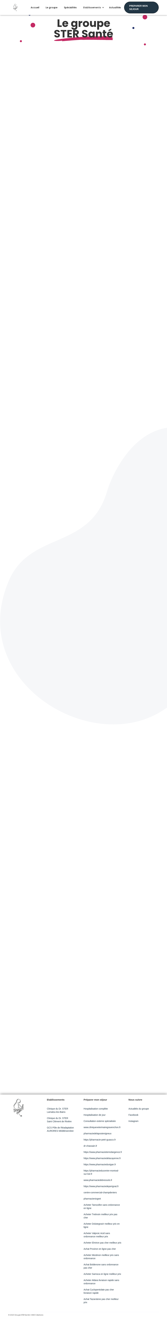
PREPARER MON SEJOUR (138, 7)
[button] (93, 7)
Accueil (35, 7)
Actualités (115, 7)
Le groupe (51, 7)
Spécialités (70, 7)
